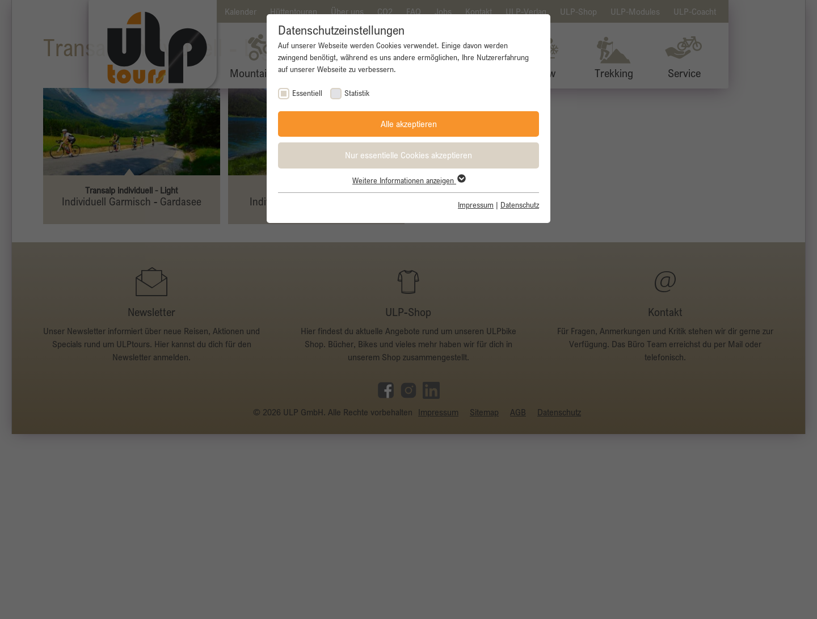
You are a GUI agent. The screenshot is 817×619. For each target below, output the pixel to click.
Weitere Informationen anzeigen (408, 180)
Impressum (476, 205)
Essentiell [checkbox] (307, 93)
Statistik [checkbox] (356, 93)
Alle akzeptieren (409, 123)
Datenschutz (519, 205)
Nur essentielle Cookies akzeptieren (408, 155)
